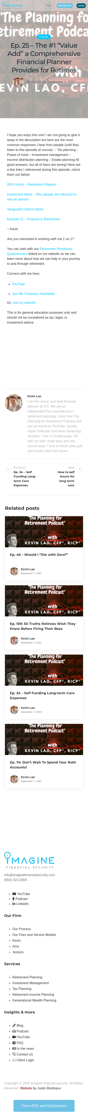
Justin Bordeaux (49, 1088)
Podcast (43, 36)
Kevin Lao (34, 82)
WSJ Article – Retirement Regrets (31, 184)
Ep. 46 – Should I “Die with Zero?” (39, 555)
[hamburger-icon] (48, 5)
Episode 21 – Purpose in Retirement (33, 219)
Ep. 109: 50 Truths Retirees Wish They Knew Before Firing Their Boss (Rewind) (43, 629)
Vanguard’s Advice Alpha (25, 209)
